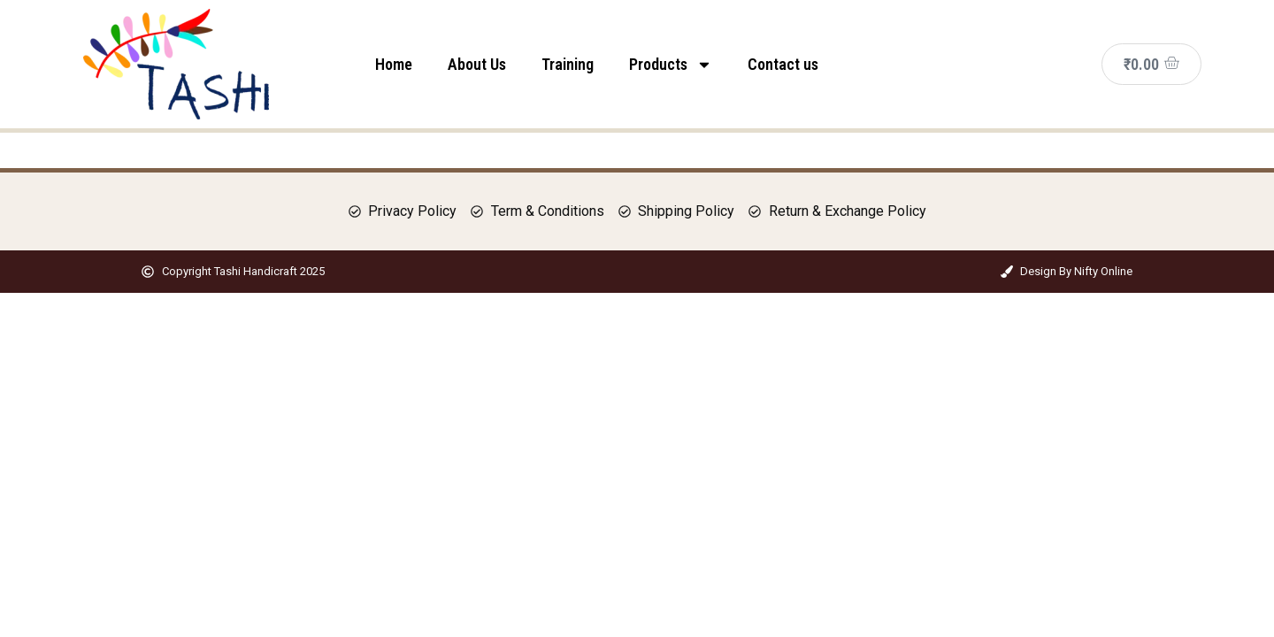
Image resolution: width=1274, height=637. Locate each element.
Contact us (783, 64)
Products (670, 64)
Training (567, 64)
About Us (477, 64)
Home (393, 64)
